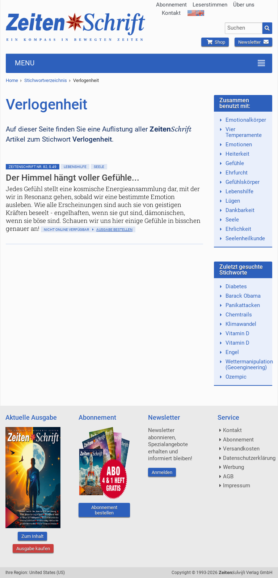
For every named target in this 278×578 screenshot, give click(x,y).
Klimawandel (241, 324)
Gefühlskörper (243, 182)
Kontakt (171, 13)
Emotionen (239, 144)
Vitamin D (237, 333)
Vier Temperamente (244, 132)
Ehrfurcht (237, 172)
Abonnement (171, 4)
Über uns (243, 4)
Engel (232, 352)
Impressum (236, 485)
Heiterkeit (237, 154)
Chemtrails (239, 314)
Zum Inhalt (32, 536)
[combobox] (243, 28)
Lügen (233, 201)
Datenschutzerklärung (249, 458)
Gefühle (235, 163)
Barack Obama (243, 296)
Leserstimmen (210, 4)
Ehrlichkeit (238, 229)
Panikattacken (243, 305)
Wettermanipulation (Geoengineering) (249, 364)
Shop (215, 42)
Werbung (233, 467)
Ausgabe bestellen (114, 230)
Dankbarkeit (240, 210)
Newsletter (253, 42)
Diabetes (236, 286)
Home (12, 80)
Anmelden (162, 472)
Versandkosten (241, 448)
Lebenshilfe (75, 167)
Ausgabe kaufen (33, 548)
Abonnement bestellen (104, 510)
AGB (228, 476)
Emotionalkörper (246, 120)
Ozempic (236, 377)
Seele (99, 167)
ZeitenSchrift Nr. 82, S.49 (32, 167)
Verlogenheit (86, 80)
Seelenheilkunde (245, 238)
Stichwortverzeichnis (45, 80)
